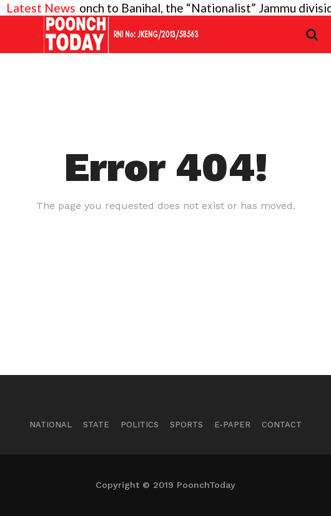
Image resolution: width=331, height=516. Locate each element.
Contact (282, 424)
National (50, 424)
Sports (186, 424)
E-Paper (232, 424)
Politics (140, 424)
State (96, 424)
